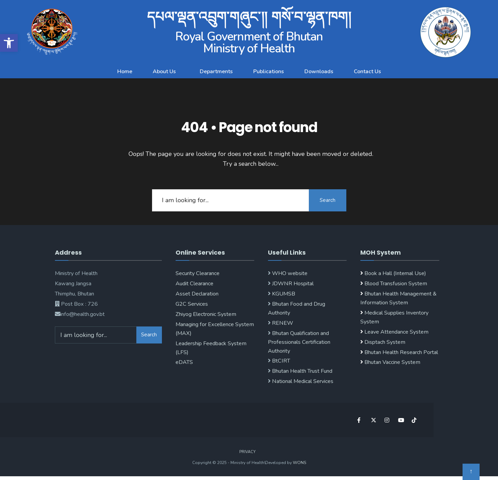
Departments (216, 71)
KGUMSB (283, 294)
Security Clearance (198, 273)
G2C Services (192, 304)
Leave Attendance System (396, 332)
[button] (166, 71)
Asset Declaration (197, 294)
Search (327, 200)
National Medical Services (302, 381)
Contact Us (367, 71)
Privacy (247, 451)
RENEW (282, 323)
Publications (268, 71)
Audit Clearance (194, 283)
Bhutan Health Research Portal (401, 352)
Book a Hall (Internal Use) (395, 273)
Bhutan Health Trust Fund (301, 371)
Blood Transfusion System (395, 283)
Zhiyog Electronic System (206, 314)
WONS (299, 462)
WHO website (289, 273)
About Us (164, 71)
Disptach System (384, 342)
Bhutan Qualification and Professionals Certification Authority (299, 342)
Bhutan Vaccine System (392, 362)
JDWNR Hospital (292, 283)
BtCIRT (280, 361)
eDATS (184, 362)
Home (124, 71)
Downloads (318, 71)
